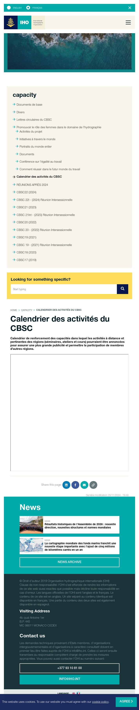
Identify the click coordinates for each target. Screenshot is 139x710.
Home (13, 310)
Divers (18, 112)
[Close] (130, 8)
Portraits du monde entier (34, 146)
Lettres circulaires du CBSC (32, 119)
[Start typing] (64, 289)
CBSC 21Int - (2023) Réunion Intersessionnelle (44, 214)
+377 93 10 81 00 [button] (69, 668)
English (17, 8)
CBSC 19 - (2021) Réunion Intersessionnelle (42, 245)
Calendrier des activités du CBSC (37, 176)
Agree (126, 701)
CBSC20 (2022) (24, 222)
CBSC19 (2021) (24, 237)
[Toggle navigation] (128, 22)
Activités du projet (29, 131)
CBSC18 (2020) (24, 252)
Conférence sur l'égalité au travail (39, 161)
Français (37, 8)
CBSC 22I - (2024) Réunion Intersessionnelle (42, 199)
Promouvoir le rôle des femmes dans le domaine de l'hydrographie (57, 127)
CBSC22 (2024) (24, 192)
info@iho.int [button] (69, 679)
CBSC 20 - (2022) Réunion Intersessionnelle (42, 230)
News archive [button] (69, 562)
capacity (26, 310)
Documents (25, 154)
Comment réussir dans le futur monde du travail (48, 169)
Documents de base (27, 104)
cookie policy (100, 701)
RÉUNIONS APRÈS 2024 (30, 184)
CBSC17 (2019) (24, 260)
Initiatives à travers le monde (35, 139)
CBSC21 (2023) (24, 207)
